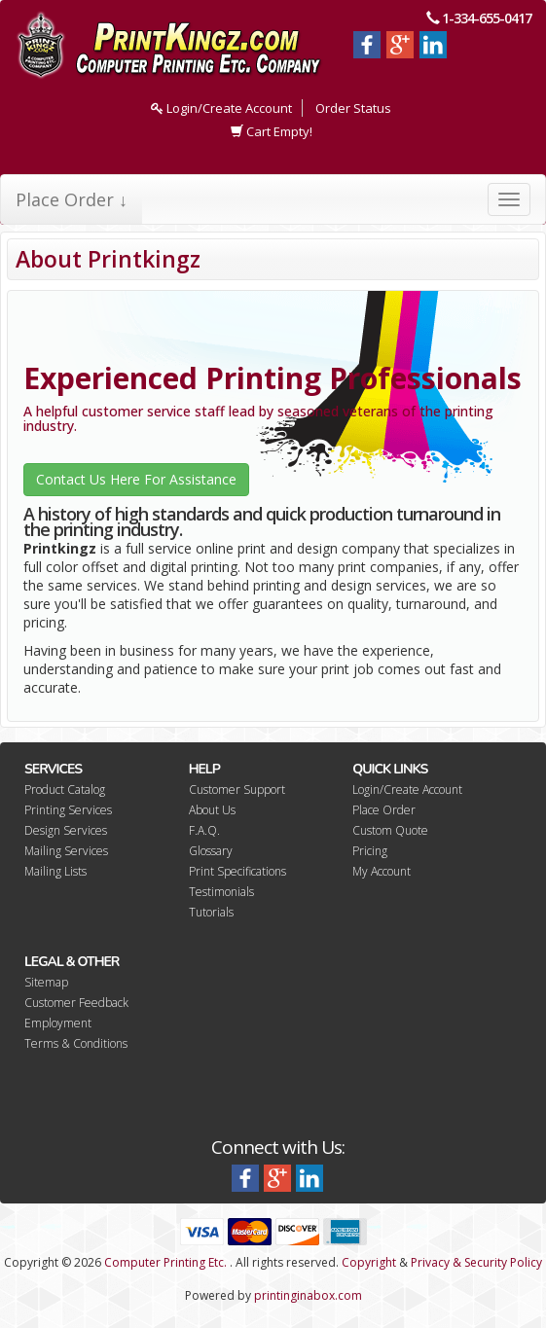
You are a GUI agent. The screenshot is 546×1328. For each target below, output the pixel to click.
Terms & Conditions (75, 1043)
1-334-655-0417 (486, 18)
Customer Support (237, 789)
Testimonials (221, 891)
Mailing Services (66, 851)
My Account (381, 871)
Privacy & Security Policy (476, 1262)
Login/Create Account (221, 108)
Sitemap (46, 982)
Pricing (369, 851)
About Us (212, 810)
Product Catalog (64, 789)
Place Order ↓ (71, 199)
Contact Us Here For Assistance (136, 479)
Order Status (353, 108)
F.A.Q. (204, 830)
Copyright (369, 1262)
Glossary (211, 851)
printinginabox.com (308, 1295)
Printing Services (68, 810)
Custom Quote (390, 830)
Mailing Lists (55, 871)
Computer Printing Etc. (165, 1262)
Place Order (384, 810)
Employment (57, 1023)
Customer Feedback (76, 1002)
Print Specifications (237, 871)
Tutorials (211, 912)
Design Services (65, 830)
